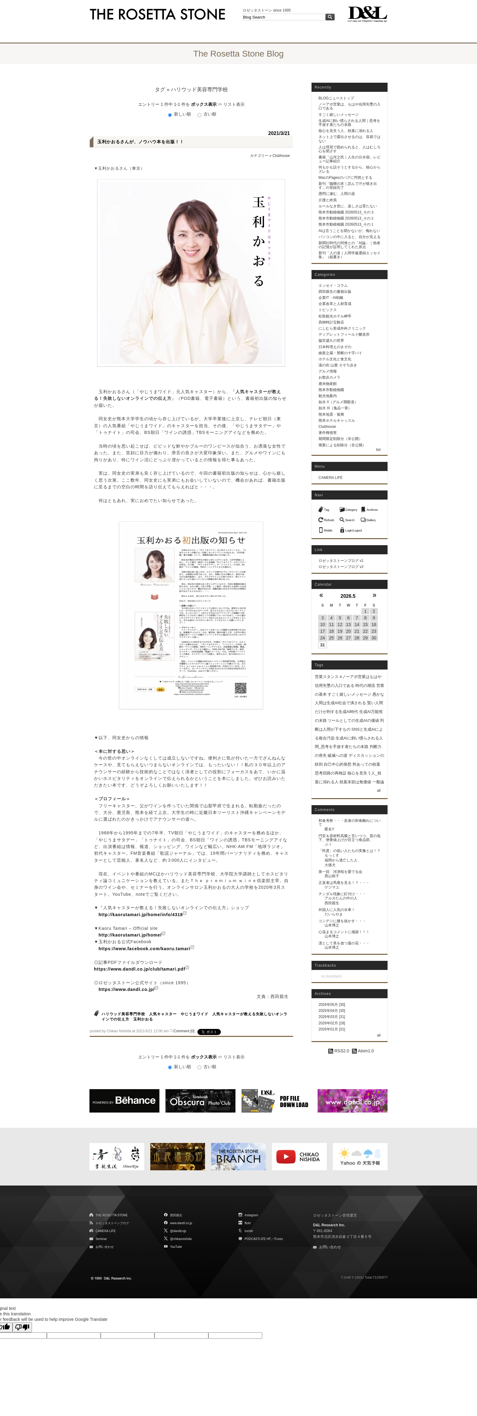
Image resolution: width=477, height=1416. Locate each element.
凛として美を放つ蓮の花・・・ (344, 943)
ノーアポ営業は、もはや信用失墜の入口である (350, 106)
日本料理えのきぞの (335, 347)
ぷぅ (328, 844)
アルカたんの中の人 (341, 898)
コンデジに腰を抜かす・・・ (342, 921)
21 (356, 631)
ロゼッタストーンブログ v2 (341, 567)
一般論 (378, 782)
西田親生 (332, 903)
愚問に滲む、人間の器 (337, 194)
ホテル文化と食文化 (335, 359)
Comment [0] (184, 1031)
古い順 (206, 114)
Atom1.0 (363, 1050)
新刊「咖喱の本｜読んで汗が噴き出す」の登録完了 (348, 186)
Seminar (101, 1239)
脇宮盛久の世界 (331, 340)
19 (340, 631)
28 (356, 637)
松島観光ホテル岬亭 (335, 316)
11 (331, 624)
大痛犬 (330, 865)
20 (348, 631)
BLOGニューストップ (336, 98)
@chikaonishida (181, 1239)
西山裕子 (332, 876)
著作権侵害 (328, 433)
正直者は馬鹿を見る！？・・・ (344, 883)
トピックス (328, 310)
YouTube (176, 1246)
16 (373, 624)
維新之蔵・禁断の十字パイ (340, 353)
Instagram (251, 1215)
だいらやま (334, 914)
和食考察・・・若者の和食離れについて (350, 823)
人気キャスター (163, 1014)
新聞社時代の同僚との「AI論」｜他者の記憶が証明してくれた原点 (349, 245)
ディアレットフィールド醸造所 (344, 334)
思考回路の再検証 (330, 773)
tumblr (249, 1231)
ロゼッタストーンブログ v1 (341, 561)
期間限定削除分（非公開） (340, 439)
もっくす (332, 855)
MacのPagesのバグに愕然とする (345, 177)
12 (340, 624)
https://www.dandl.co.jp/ (127, 989)
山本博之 (332, 925)
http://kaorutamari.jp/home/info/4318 (141, 914)
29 (365, 637)
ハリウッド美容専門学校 (123, 1014)
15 (365, 624)
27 (348, 637)
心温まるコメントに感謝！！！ (344, 932)
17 (322, 631)
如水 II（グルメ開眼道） (338, 402)
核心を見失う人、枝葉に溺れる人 (346, 131)
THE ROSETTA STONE (112, 1215)
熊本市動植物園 (331, 390)
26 (340, 637)
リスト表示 (234, 104)
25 (331, 637)
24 (322, 637)
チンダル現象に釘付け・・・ (342, 894)
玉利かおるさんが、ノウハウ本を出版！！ (140, 141)
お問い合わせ (105, 1246)
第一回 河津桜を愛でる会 (340, 872)
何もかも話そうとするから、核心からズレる (350, 169)
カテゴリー (259, 156)
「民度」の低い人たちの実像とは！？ (350, 851)
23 (373, 631)
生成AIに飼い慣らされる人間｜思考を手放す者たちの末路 (349, 123)
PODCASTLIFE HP (258, 1239)
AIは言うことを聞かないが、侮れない (349, 231)
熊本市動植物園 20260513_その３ (346, 212)
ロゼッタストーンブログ (112, 1223)
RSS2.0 (338, 1050)
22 (365, 631)
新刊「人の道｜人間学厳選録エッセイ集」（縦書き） (350, 255)
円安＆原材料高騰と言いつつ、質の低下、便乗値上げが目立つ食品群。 (350, 838)
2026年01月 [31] (332, 1029)
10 (322, 624)
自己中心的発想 (337, 764)
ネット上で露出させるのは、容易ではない (350, 139)
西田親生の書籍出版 (335, 291)
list (378, 450)
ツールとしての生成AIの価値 (353, 720)
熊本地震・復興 (331, 414)
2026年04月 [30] (332, 1011)
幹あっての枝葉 (366, 764)
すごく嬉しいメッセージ (339, 115)
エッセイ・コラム (333, 285)
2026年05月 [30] (332, 1004)
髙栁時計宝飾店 (331, 322)
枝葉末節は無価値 (355, 782)
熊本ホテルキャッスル (337, 420)
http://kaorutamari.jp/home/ (130, 935)
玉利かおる (143, 1019)
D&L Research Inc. (329, 1225)
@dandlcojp (178, 1231)
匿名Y (329, 829)
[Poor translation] (22, 1327)
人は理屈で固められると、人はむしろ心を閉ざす (350, 149)
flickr (248, 1223)
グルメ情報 (328, 371)
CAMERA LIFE (331, 478)
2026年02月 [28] (332, 1023)
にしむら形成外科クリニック (342, 328)
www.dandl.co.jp (181, 1223)
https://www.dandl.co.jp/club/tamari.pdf (139, 969)
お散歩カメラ (329, 377)
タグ (160, 89)
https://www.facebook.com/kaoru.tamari (144, 948)
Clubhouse (281, 156)
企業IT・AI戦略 (331, 298)
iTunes (278, 1239)
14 (356, 624)
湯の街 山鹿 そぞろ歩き (338, 365)
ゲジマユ (332, 887)
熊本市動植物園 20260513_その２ (346, 218)
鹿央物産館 (328, 384)
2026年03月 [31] (332, 1017)
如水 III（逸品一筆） (335, 408)
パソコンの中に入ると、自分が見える (350, 237)
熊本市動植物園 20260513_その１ (346, 224)
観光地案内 (328, 396)
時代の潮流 (365, 685)
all (379, 790)
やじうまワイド (194, 1014)
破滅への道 (337, 755)
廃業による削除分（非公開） (342, 445)
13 (348, 624)
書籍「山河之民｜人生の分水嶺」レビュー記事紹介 (350, 159)
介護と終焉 (328, 200)
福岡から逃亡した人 (341, 860)
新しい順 (180, 114)
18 (331, 631)
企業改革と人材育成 (335, 304)
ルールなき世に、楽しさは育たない (348, 206)
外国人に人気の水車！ (337, 910)
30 (373, 637)
